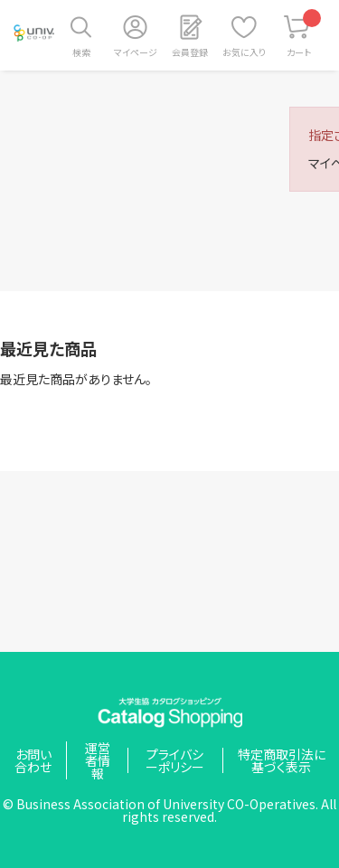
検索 (81, 52)
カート (304, 34)
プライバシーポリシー (175, 760)
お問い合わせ (33, 760)
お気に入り (244, 52)
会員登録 (190, 52)
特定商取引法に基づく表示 (281, 760)
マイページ (135, 52)
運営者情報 (97, 760)
